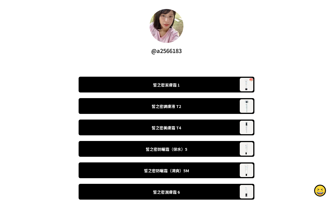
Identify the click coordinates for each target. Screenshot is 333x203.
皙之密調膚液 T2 (166, 106)
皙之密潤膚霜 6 (166, 192)
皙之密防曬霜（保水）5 (166, 149)
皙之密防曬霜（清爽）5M (166, 170)
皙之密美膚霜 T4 (166, 128)
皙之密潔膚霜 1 (166, 85)
